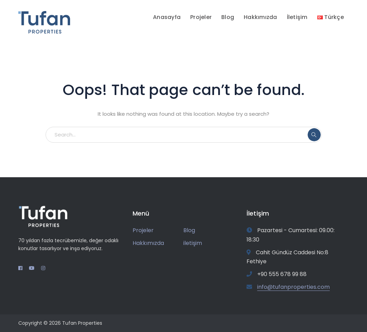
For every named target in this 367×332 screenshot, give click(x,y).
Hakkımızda (148, 243)
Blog (189, 230)
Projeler (143, 230)
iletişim (192, 243)
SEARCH (314, 134)
